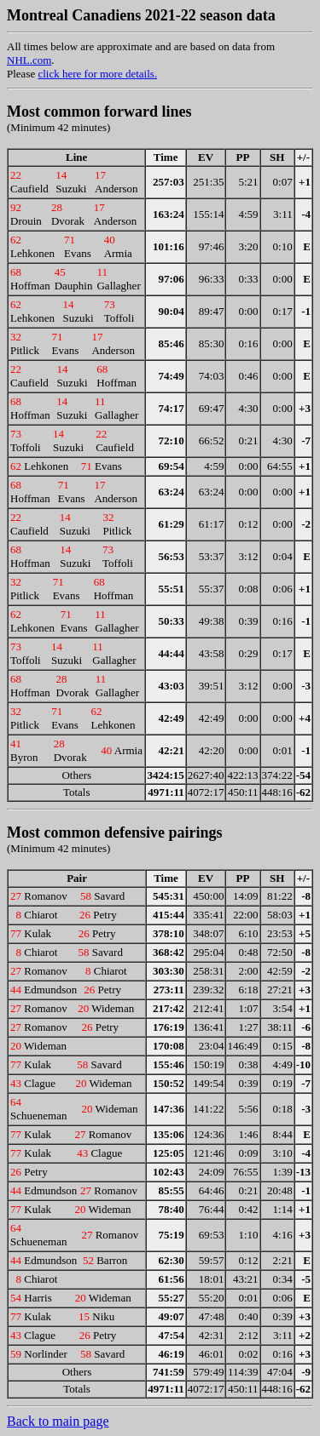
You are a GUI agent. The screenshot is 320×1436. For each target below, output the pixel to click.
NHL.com (29, 60)
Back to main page (58, 1421)
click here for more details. (97, 73)
